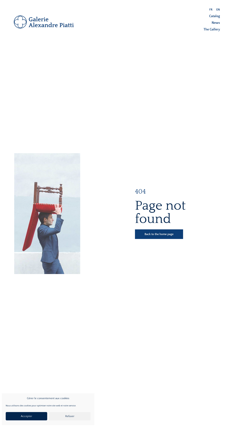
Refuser (69, 416)
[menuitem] (210, 9)
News (216, 23)
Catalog (214, 16)
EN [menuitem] (218, 9)
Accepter (26, 416)
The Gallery (212, 29)
